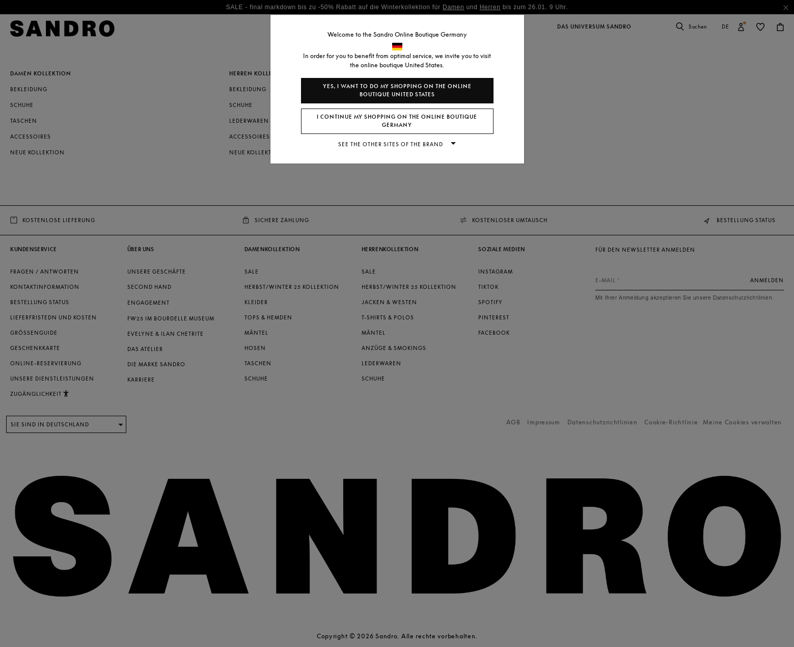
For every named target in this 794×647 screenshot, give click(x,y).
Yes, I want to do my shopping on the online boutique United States (397, 90)
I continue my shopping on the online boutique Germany (397, 121)
